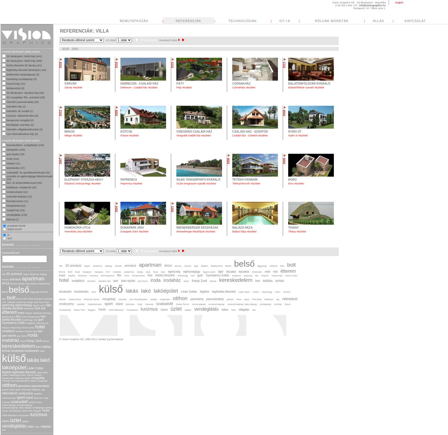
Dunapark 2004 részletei (134, 231)
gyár (41, 319)
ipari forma (22, 336)
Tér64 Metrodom (9, 415)
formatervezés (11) (17, 201)
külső (14, 358)
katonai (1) (13, 219)
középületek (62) (16, 205)
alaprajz (43, 274)
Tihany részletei (297, 231)
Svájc (46, 398)
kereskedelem (18, 346)
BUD (25, 299)
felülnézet (37, 313)
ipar (40, 331)
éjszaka (7, 308)
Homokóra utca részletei (78, 231)
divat (36, 302)
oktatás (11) (13, 163)
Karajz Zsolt (33, 340)
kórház (6, 350)
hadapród (30, 323)
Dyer (47, 302)
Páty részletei (184, 87)
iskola (22, 341)
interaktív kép (31, 331)
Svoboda (6, 402)
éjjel (48, 305)
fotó (43, 316)
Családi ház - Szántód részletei (250, 135)
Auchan (21, 283)
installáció (8, 331)
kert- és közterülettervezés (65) (24, 182)
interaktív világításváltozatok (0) (25, 129)
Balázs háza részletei (244, 231)
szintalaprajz (38, 407)
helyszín (5, 327)
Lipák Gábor (42, 372)
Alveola (5, 279)
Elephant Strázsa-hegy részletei (82, 183)
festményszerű (8, 317)
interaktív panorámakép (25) (23, 102)
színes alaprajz (9, 405)
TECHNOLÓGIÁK (243, 21)
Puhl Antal (26, 389)
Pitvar (12, 389)
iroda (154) (13, 158)
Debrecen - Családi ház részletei (139, 87)
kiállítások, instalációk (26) (22, 187)
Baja (28, 283)
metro (23, 375)
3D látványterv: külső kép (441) (24, 56)
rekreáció (9, 393)
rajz (43, 389)
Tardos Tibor (27, 411)
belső (19, 289)
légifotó (6, 372)
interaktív (19, 331)
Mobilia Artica (8, 378)
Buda (31, 299)
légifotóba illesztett (24, 372)
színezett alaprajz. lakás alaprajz (17, 407)
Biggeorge (35, 292)
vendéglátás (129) (17, 214)
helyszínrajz (15, 327)
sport (21, 397)
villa (3, 430)
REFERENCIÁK (188, 21)
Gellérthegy (27, 320)
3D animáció (14, 274)
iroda (32, 335)
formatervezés (33, 317)
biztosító (44, 292)
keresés (22, 244)
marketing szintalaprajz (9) (22, 79)
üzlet (15, 420)
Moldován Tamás (23, 378)
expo (21, 312)
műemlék (6, 381)
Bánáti (5, 292)
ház (47, 323)
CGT (4, 302)
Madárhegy (14, 375)
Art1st (5, 283)
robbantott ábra (9, 398)
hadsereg (40, 323)
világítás (46, 426)
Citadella (11, 302)
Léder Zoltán (35, 368)
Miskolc (38, 375)
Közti (42, 351)
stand (29, 397)
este (37, 308)
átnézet (13, 283)
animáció (15, 279)
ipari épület (9, 335)
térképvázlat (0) (15, 88)
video (30, 426)
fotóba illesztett (11, 319)
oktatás (33, 381)
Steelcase (38, 398)
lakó (45, 360)
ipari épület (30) (16, 154)
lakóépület (14, 367)
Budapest (38, 299)
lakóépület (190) (16, 149)
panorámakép (40, 386)
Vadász (25, 421)
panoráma (24, 386)
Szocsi (5, 411)
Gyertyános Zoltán (13, 322)
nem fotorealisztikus (20, 381)
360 (3, 274)
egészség (8, 305)
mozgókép (38, 378)
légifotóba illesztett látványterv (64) (26, 70)
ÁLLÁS (378, 21)
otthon (9, 385)
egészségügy (23, 305)
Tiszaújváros (23, 415)
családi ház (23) (16, 210)
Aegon (26, 274)
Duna (41, 302)
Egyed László (39, 305)
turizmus (38, 414)
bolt (11, 298)
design (30, 302)
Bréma (20, 299)
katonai (45, 341)
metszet (30, 375)
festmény (47, 313)
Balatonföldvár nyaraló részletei (306, 87)
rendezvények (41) (17, 192)
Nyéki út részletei (298, 135)
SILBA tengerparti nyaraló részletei (196, 183)
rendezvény (25, 393)
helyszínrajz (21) (16, 83)
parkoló (5, 389)
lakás (33, 360)
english (399, 2)
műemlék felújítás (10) (19, 196)
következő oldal (169, 40)
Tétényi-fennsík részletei (246, 183)
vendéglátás (14, 426)
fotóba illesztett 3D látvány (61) (24, 65)
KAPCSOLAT (415, 21)
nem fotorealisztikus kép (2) (22, 134)
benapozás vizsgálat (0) (20, 120)
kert (38, 346)
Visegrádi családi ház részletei (193, 135)
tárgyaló (37, 411)
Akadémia (34, 274)
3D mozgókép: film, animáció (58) (26, 97)
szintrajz (48, 407)
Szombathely (15, 411)
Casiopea (48, 299)
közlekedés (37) (16, 168)
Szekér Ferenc (35, 402)
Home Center (28, 327)
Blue (4, 299)
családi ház (21, 302)
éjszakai (18, 308)
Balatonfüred (44, 283)
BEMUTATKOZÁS (134, 21)
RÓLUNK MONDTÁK (331, 21)
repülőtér (38, 393)
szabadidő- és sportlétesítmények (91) (28, 172)
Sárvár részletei (73, 87)
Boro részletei (296, 183)
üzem (5, 421)
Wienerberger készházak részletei (195, 231)
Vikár (37, 427)
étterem (9, 312)
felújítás (29, 313)
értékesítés (29, 308)
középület (17, 350)
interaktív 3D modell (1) (20, 111)
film (18, 316)
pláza (18, 389)
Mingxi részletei (73, 135)
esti (43, 308)
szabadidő (19, 402)
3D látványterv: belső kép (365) (24, 60)
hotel (40, 326)
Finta (23, 317)
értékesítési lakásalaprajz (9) (23, 74)
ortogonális (43, 381)
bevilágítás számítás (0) (20, 124)
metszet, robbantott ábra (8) (22, 115)
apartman (33, 279)
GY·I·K (285, 21)
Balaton (34, 283)
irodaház (10, 340)
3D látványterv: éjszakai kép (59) (25, 92)
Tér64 (45, 410)
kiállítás (46, 346)
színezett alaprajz (25, 405)
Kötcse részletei (129, 135)
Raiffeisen (36, 389)
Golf (35, 320)
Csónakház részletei (243, 87)
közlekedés (32, 350)
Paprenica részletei (131, 183)
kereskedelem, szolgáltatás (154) (25, 145)
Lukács (5, 375)
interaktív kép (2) (16, 106)
